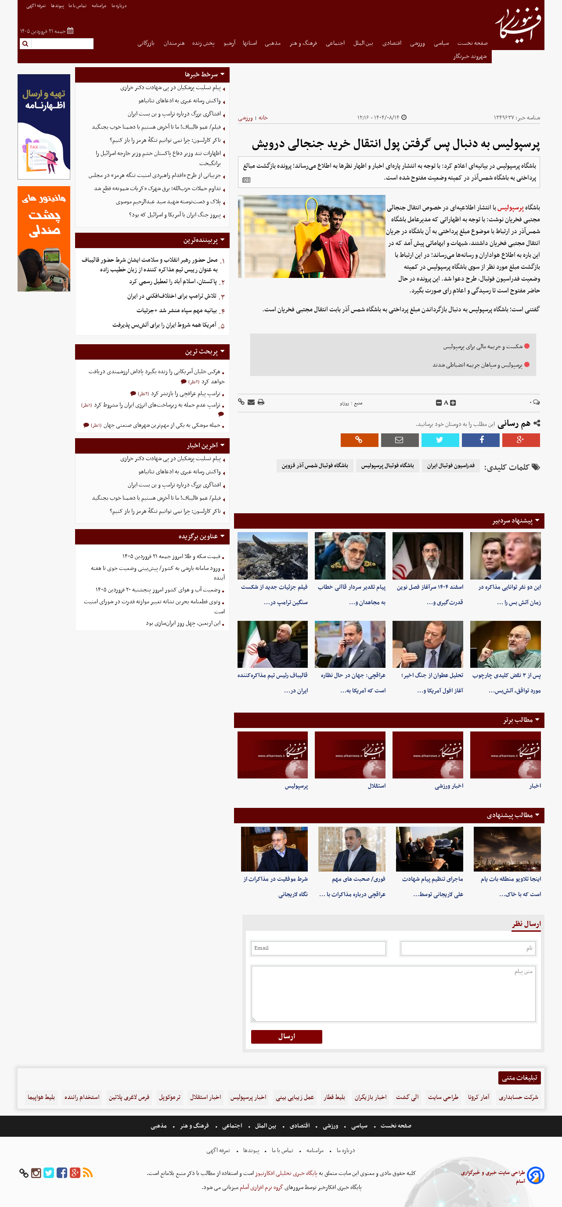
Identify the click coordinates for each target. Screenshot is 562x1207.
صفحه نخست (473, 43)
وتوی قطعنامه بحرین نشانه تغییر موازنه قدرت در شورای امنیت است (154, 607)
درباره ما (120, 6)
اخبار (535, 786)
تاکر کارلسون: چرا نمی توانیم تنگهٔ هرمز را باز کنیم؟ (165, 140)
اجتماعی (336, 43)
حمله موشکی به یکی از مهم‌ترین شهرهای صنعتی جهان (161, 425)
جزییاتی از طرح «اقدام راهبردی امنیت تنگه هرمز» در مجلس (155, 175)
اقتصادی (392, 43)
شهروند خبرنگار (470, 56)
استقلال (376, 786)
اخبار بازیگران (370, 1097)
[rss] (88, 1173)
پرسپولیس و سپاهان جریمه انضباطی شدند (477, 365)
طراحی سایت (443, 1097)
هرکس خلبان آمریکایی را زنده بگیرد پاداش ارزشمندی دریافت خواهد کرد (157, 377)
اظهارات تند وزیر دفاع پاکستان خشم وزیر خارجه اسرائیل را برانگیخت (158, 158)
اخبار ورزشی (449, 786)
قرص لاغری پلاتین (129, 1097)
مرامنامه (99, 6)
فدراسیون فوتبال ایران (451, 466)
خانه (263, 118)
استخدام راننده (82, 1097)
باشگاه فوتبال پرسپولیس (387, 466)
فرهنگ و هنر (303, 43)
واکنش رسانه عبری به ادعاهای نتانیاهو (179, 101)
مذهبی (273, 43)
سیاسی (442, 43)
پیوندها (57, 6)
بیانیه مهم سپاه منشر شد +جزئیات (177, 310)
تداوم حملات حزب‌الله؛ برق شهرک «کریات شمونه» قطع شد (157, 189)
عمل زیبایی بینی (295, 1097)
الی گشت (407, 1097)
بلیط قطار (334, 1097)
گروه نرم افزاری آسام (260, 1187)
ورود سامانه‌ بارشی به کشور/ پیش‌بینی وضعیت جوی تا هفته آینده (158, 573)
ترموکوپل (169, 1097)
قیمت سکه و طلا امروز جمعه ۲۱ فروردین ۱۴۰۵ (171, 556)
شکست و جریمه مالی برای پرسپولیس (482, 347)
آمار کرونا (478, 1097)
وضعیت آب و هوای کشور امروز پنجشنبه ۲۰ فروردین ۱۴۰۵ (158, 590)
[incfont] (453, 403)
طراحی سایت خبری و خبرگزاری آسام (493, 1177)
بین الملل (364, 43)
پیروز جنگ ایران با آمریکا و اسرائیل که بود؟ (175, 215)
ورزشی (418, 43)
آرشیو (229, 43)
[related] (246, 180)
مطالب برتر (518, 720)
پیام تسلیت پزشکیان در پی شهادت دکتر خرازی (170, 88)
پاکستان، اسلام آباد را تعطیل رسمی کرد (173, 281)
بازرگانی (146, 43)
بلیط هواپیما (41, 1097)
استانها (250, 43)
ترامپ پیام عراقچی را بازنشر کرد (185, 394)
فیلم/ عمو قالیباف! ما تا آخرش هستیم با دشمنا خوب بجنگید (156, 127)
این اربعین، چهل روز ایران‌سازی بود (183, 623)
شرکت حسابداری (518, 1097)
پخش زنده (204, 43)
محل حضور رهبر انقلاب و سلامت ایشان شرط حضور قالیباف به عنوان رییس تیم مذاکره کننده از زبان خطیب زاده (150, 265)
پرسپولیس (510, 207)
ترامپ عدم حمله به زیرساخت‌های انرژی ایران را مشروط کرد (156, 405)
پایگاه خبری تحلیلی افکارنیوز (285, 1173)
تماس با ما (77, 6)
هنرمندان (174, 43)
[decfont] (439, 403)
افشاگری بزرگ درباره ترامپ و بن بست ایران (174, 114)
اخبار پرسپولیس (248, 1097)
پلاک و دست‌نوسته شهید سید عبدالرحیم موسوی (168, 202)
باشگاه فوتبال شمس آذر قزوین (315, 466)
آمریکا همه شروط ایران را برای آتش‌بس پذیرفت (164, 325)
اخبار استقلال (205, 1097)
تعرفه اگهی (36, 6)
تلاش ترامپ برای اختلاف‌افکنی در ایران (171, 296)
